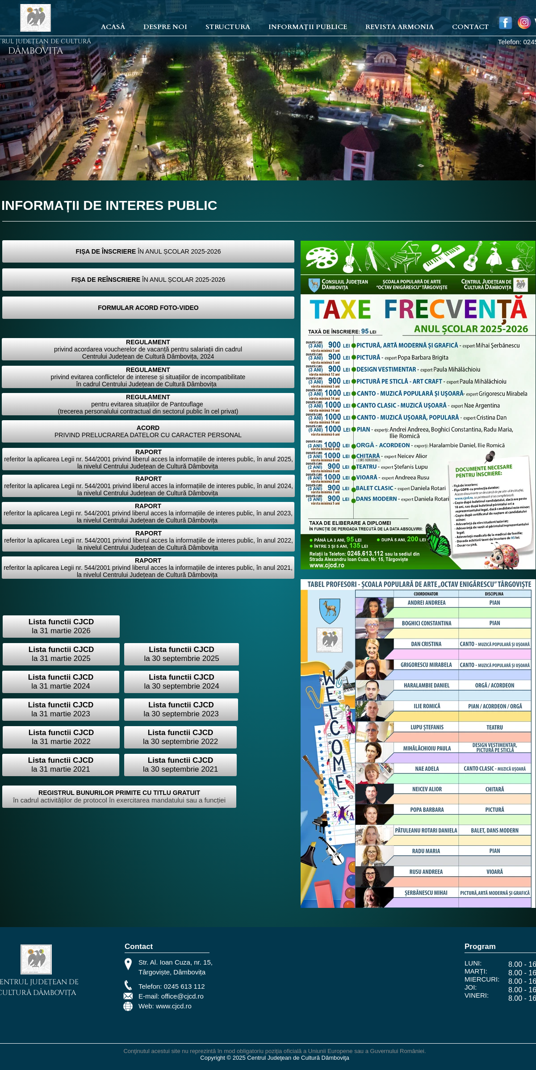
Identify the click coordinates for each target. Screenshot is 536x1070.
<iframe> (339, 986)
